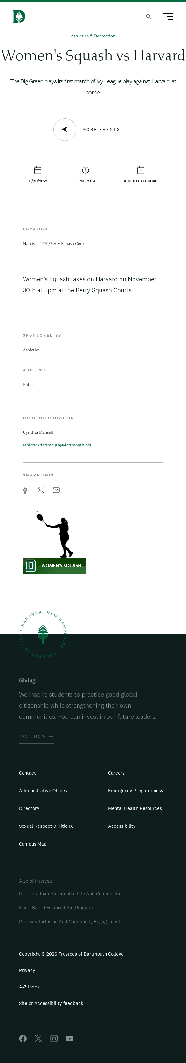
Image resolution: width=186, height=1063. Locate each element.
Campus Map (33, 844)
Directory (29, 808)
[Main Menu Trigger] (165, 17)
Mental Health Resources (135, 808)
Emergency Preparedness (135, 791)
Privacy (27, 970)
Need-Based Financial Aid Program (56, 907)
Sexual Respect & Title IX (46, 826)
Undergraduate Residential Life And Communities (71, 894)
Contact (27, 773)
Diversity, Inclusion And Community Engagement (69, 921)
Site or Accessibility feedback (51, 1003)
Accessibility (122, 826)
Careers (116, 773)
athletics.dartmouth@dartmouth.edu (58, 445)
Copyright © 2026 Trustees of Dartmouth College (71, 954)
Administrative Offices (43, 791)
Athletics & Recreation (93, 36)
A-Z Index (29, 987)
